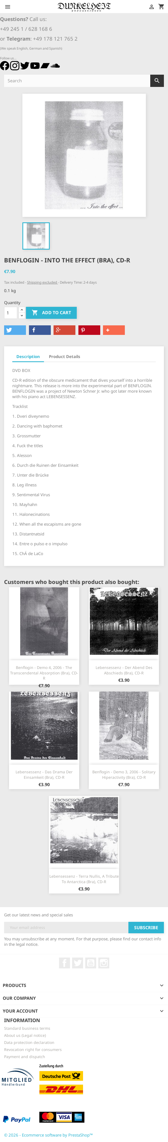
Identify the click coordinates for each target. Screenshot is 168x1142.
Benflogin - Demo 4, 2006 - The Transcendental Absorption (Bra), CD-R (44, 673)
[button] (15, 330)
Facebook (64, 963)
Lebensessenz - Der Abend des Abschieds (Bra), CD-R (124, 670)
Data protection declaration (29, 1042)
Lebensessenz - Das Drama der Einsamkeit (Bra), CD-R (44, 774)
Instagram (103, 963)
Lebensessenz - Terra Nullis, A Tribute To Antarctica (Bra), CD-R (84, 879)
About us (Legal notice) (25, 1035)
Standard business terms (27, 1028)
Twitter (77, 963)
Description (28, 356)
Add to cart (51, 312)
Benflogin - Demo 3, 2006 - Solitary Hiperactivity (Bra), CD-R (123, 774)
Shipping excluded (42, 282)
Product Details (64, 356)
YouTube (90, 963)
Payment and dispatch (24, 1056)
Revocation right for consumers (33, 1049)
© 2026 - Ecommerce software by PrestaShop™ (48, 1135)
